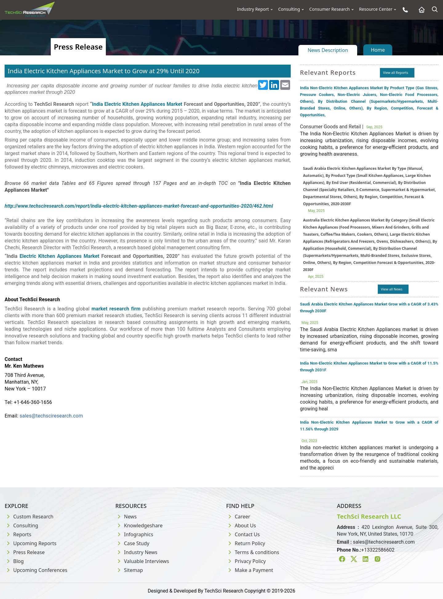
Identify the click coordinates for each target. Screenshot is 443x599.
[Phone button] (404, 9)
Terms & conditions (252, 552)
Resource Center (375, 9)
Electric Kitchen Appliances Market (59, 256)
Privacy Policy (246, 561)
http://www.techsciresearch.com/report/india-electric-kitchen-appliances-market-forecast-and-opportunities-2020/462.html (139, 206)
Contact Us (243, 534)
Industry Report (253, 9)
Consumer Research (329, 9)
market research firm (115, 309)
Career (238, 516)
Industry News (136, 552)
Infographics (134, 534)
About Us (241, 525)
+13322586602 (377, 550)
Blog (14, 561)
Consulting (289, 9)
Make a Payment (249, 570)
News (126, 516)
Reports (18, 534)
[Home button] (420, 9)
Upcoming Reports (30, 543)
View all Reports (395, 72)
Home (378, 49)
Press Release (25, 552)
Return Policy (245, 543)
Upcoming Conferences (36, 570)
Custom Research (29, 516)
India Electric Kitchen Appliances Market (137, 104)
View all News (391, 289)
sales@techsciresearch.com (51, 416)
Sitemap (129, 570)
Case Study (132, 543)
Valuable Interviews (142, 561)
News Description (328, 50)
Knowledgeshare (138, 525)
